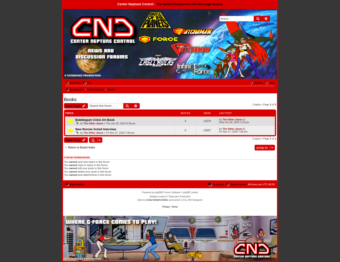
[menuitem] (87, 82)
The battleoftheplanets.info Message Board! (189, 4)
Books (70, 99)
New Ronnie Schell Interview (95, 129)
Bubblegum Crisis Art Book (95, 120)
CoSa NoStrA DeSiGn (157, 200)
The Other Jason (93, 123)
